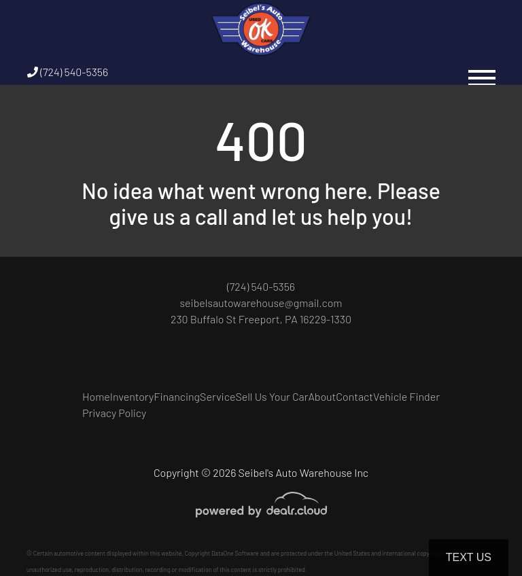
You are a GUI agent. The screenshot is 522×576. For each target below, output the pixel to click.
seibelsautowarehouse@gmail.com (260, 302)
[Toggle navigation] (482, 71)
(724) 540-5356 (67, 71)
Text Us (468, 557)
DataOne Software (235, 553)
